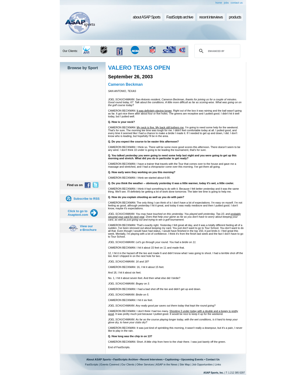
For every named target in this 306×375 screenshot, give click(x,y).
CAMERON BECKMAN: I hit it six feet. (130, 300)
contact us (237, 2)
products (235, 17)
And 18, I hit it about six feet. (124, 272)
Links (218, 364)
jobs (226, 2)
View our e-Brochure (88, 228)
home (218, 2)
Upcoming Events (192, 359)
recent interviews (211, 17)
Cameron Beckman (125, 84)
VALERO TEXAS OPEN (139, 67)
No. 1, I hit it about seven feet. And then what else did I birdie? (144, 278)
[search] (216, 51)
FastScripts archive (179, 17)
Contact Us (213, 359)
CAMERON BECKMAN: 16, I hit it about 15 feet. (136, 267)
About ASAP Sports (98, 359)
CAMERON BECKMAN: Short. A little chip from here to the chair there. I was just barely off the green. (167, 341)
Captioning (172, 359)
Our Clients (127, 364)
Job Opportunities (202, 364)
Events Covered (109, 364)
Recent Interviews (151, 359)
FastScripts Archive (125, 359)
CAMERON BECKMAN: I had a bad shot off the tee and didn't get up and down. (154, 289)
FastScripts (91, 364)
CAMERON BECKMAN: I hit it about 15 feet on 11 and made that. (146, 247)
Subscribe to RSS (86, 198)
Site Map (185, 364)
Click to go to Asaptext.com (78, 212)
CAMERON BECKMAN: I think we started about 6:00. (139, 177)
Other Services (145, 364)
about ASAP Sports (146, 17)
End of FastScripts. (119, 347)
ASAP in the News (166, 364)
